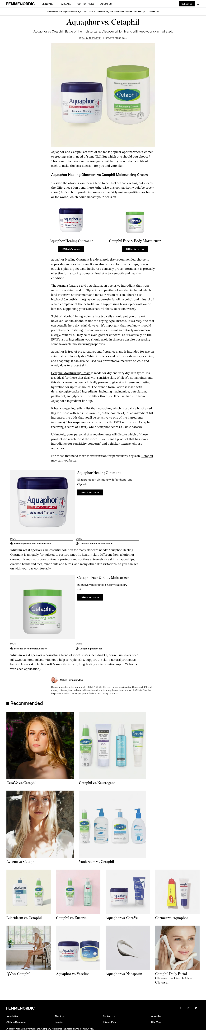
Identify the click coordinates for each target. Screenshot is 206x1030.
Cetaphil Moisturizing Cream (70, 373)
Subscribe (187, 3)
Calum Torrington (91, 38)
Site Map (156, 1022)
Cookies (59, 1022)
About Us (106, 3)
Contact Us (109, 1016)
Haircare (65, 3)
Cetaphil (147, 456)
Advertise (156, 1016)
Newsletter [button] (12, 1016)
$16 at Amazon (135, 249)
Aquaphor (57, 351)
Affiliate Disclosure (16, 1022)
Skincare (47, 3)
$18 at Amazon (71, 249)
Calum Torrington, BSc (71, 679)
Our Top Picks (85, 3)
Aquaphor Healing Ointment (70, 259)
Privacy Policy (110, 1022)
